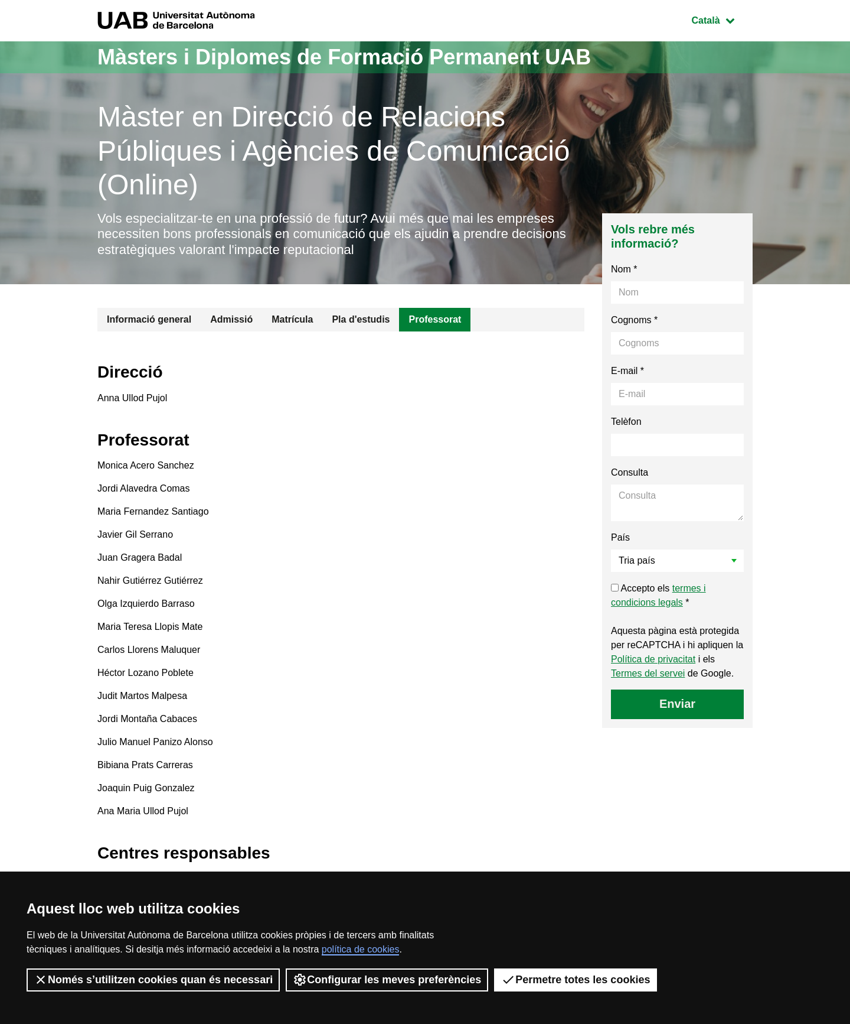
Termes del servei (648, 673)
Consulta (629, 472)
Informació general (149, 319)
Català (722, 19)
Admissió (231, 319)
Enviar (677, 703)
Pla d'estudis (361, 319)
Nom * (624, 269)
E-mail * (627, 371)
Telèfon (626, 422)
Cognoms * (634, 320)
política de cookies (361, 949)
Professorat (434, 319)
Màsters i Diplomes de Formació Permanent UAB (344, 57)
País (620, 537)
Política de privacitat (653, 659)
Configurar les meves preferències (387, 980)
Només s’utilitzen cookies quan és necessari (153, 980)
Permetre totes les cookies (575, 980)
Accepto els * (658, 595)
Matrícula (292, 319)
